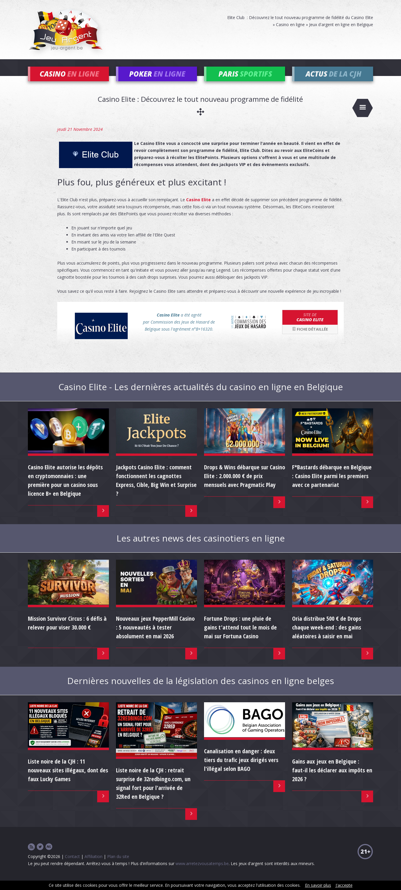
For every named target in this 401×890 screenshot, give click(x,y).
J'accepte (344, 885)
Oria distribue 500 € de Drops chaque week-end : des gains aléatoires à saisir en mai (326, 636)
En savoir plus (318, 885)
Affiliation (93, 865)
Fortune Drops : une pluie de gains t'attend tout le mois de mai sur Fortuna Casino (240, 636)
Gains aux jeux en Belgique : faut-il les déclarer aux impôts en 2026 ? (332, 779)
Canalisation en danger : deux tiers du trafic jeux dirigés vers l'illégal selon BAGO (241, 768)
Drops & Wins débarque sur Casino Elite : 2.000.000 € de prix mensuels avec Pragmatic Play (244, 485)
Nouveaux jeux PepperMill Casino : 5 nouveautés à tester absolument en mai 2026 (155, 636)
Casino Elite (198, 208)
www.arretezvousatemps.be (202, 872)
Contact (72, 865)
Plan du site (118, 865)
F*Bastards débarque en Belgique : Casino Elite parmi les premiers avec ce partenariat (332, 485)
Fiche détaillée (310, 338)
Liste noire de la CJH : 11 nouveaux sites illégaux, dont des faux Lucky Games (68, 779)
